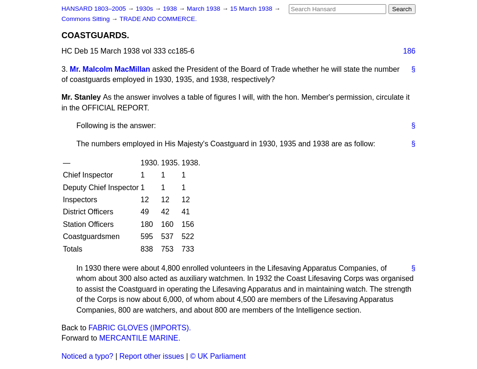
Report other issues (151, 356)
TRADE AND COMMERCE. (158, 18)
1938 (171, 8)
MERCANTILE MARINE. (139, 338)
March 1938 (204, 8)
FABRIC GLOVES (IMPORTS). (140, 328)
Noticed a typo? (87, 356)
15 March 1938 (252, 8)
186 (409, 51)
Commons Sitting (86, 18)
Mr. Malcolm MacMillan (110, 69)
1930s (145, 8)
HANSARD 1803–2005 (93, 8)
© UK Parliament (217, 356)
